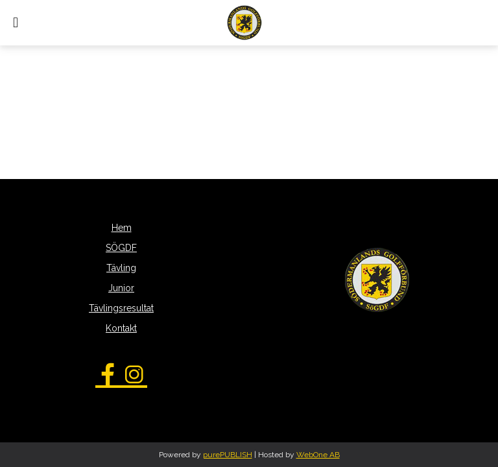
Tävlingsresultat (121, 308)
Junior (121, 288)
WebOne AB (318, 454)
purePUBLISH (227, 454)
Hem (122, 227)
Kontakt (121, 328)
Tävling (121, 268)
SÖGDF (121, 248)
